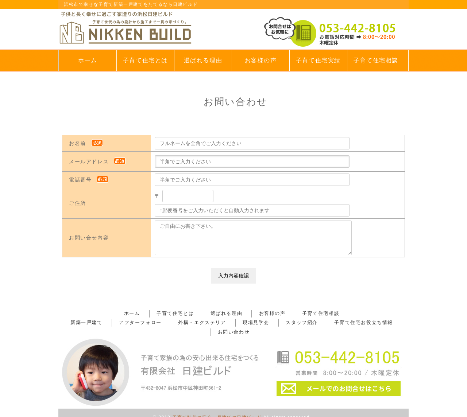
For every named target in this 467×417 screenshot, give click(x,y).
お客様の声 (261, 60)
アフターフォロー (129, 323)
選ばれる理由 (203, 60)
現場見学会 (232, 323)
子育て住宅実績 (318, 60)
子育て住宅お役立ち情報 (326, 323)
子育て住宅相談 (376, 60)
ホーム (87, 60)
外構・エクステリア (184, 323)
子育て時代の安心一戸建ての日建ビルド (217, 407)
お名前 (86, 143)
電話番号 (89, 180)
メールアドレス (98, 161)
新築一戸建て (82, 323)
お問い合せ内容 (89, 238)
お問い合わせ (381, 323)
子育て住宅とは (145, 60)
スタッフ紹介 (271, 323)
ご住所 (77, 203)
